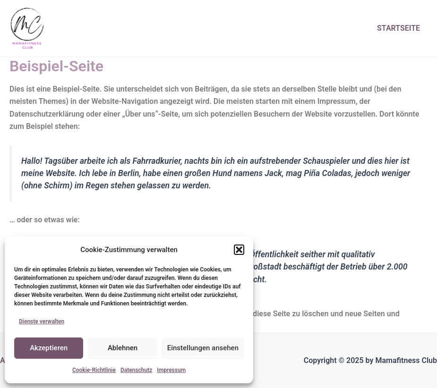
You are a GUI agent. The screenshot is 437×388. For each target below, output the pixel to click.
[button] (239, 249)
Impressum (171, 370)
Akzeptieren (49, 348)
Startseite (398, 28)
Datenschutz (136, 370)
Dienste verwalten (41, 321)
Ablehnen (122, 348)
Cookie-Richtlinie (94, 370)
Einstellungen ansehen (203, 348)
